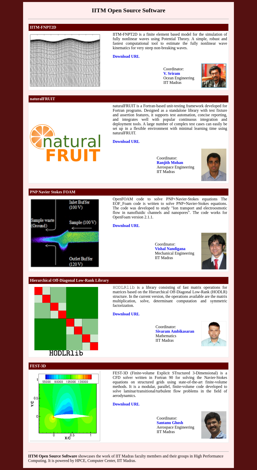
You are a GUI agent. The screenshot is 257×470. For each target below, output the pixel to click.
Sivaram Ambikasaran (175, 331)
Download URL (126, 56)
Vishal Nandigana (170, 249)
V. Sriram (171, 73)
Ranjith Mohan (170, 162)
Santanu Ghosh (170, 423)
